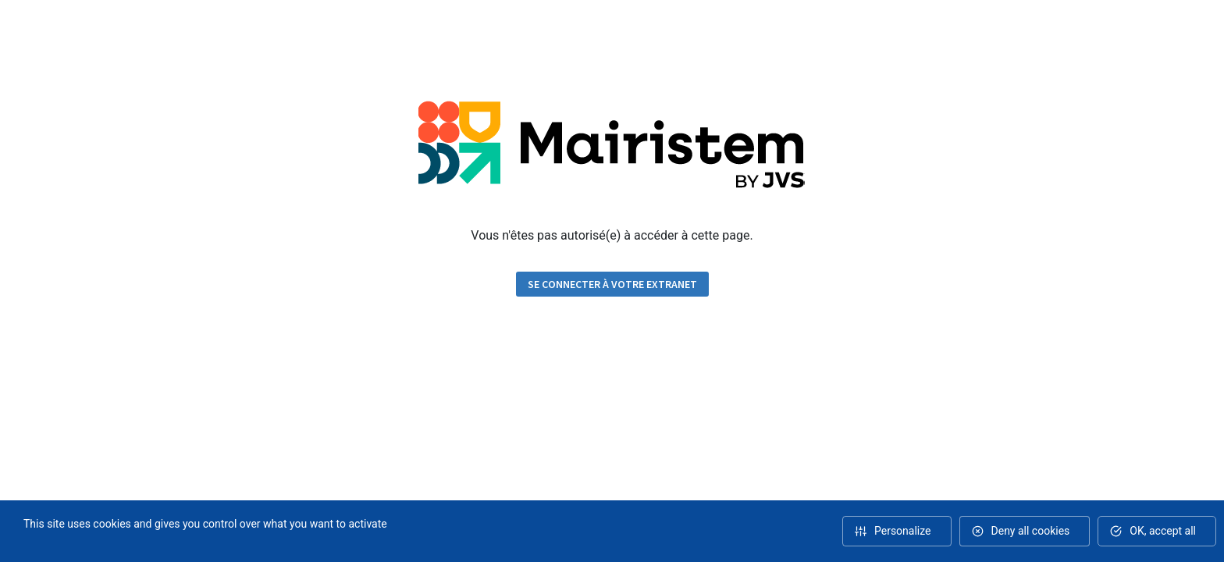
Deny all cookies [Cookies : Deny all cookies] (1030, 531)
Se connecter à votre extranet (612, 284)
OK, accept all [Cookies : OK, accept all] (1163, 531)
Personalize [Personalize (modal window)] (902, 531)
